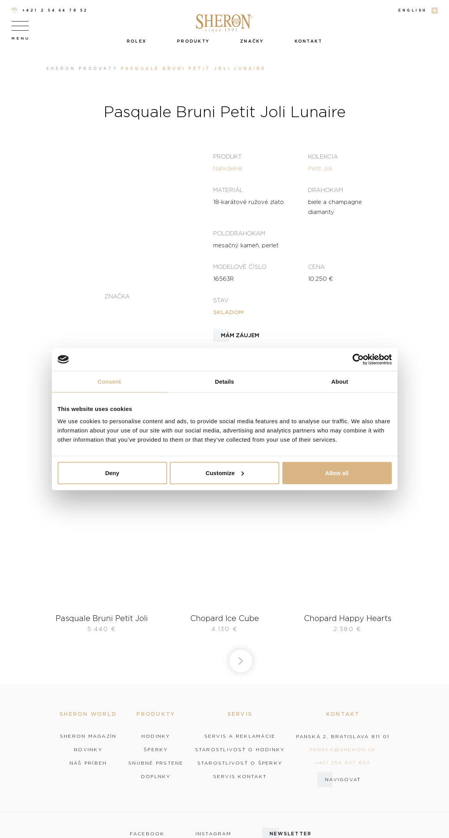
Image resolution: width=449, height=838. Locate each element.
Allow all (337, 472)
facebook (147, 833)
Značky (252, 41)
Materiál (228, 189)
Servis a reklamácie (240, 736)
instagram (213, 833)
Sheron (61, 68)
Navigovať (343, 779)
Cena (316, 266)
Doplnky (156, 776)
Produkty (193, 41)
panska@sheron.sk (343, 749)
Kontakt (309, 41)
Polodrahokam (239, 233)
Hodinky (156, 736)
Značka (117, 296)
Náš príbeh (88, 763)
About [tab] (339, 381)
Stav (221, 299)
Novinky (88, 749)
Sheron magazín (88, 736)
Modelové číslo (240, 266)
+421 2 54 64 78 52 (50, 10)
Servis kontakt (240, 776)
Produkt (227, 156)
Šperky (156, 749)
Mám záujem (240, 335)
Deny (112, 472)
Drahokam (325, 189)
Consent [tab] (109, 381)
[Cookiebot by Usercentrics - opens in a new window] (358, 359)
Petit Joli (320, 168)
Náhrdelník (228, 168)
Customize (224, 472)
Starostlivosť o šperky (240, 763)
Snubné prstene (156, 763)
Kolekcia (323, 156)
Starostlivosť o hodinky (240, 749)
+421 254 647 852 (343, 762)
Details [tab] (224, 381)
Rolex (136, 41)
